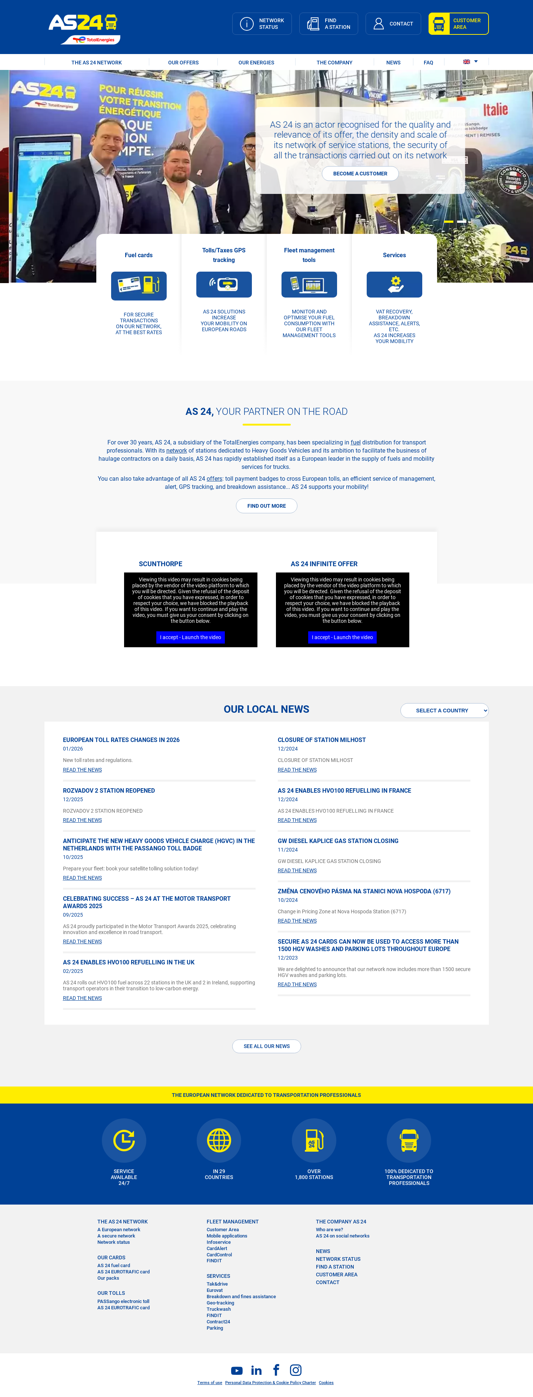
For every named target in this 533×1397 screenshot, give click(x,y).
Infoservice (219, 1242)
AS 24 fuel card (113, 1265)
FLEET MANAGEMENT (233, 1222)
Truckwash (219, 1309)
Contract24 (218, 1321)
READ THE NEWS (82, 769)
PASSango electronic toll (123, 1301)
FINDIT (214, 1260)
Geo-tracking (220, 1303)
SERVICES (218, 1276)
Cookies (326, 1382)
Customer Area (223, 1229)
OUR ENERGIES (256, 63)
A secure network (116, 1236)
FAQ (428, 63)
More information (49, 153)
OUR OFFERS (183, 63)
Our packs (108, 1278)
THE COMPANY (335, 63)
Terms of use (209, 1382)
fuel (356, 442)
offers (214, 478)
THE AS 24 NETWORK (96, 63)
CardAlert (217, 1248)
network (176, 450)
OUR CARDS (111, 1257)
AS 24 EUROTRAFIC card (123, 1272)
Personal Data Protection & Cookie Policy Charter (270, 1382)
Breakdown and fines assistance (241, 1296)
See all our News (267, 1046)
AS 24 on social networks (343, 1236)
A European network (118, 1229)
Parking (215, 1328)
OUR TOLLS (111, 1293)
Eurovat (215, 1290)
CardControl (219, 1254)
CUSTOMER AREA (336, 1274)
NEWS (393, 63)
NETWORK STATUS (338, 1259)
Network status (113, 1242)
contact (328, 1282)
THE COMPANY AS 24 (341, 1222)
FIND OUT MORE (266, 506)
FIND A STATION (335, 1267)
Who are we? (329, 1229)
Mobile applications (227, 1236)
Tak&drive (217, 1284)
